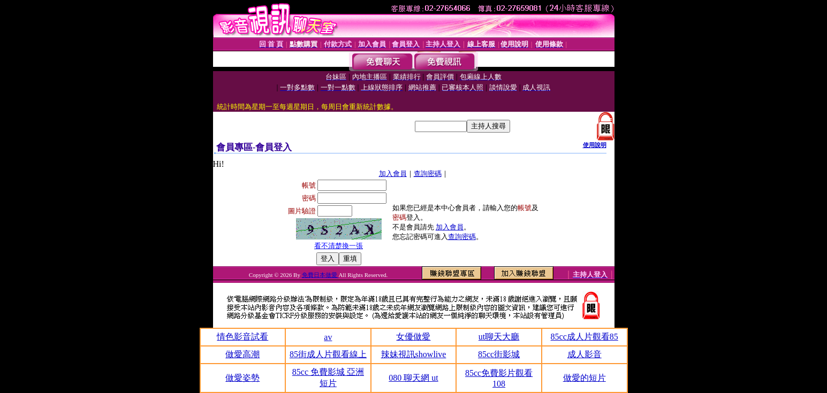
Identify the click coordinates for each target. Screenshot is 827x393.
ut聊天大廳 (499, 336)
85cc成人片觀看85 (584, 336)
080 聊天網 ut (413, 377)
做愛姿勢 (242, 377)
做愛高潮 (242, 354)
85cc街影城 (499, 354)
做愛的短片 (584, 377)
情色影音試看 (242, 336)
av (328, 337)
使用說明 (594, 145)
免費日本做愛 (320, 275)
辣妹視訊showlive (413, 354)
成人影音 (584, 354)
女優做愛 (413, 336)
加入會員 (393, 173)
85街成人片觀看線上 (328, 354)
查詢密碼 (428, 173)
